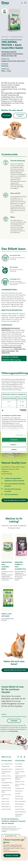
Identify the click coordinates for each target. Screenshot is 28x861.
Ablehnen (14, 449)
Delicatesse (18, 793)
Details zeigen (19, 435)
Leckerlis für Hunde (6, 809)
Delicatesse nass (19, 796)
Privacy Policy (14, 731)
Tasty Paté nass (5, 798)
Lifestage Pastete (5, 785)
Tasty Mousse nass (19, 788)
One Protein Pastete (6, 788)
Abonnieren (14, 720)
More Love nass (19, 806)
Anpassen (14, 444)
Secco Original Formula (7, 764)
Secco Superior (18, 766)
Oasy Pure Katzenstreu (20, 811)
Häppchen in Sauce (19, 781)
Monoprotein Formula (6, 769)
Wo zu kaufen (6, 115)
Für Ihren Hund (6, 760)
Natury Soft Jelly (5, 804)
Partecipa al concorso (12, 855)
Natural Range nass (6, 806)
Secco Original (18, 764)
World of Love (6, 757)
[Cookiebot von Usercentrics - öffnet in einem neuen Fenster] (20, 410)
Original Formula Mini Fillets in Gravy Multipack (20, 777)
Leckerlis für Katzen (19, 809)
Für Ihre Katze (20, 760)
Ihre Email (3, 714)
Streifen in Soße (5, 801)
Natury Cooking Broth (20, 801)
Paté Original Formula (6, 782)
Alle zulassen (14, 439)
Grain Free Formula (6, 776)
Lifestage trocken (5, 766)
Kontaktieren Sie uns (20, 115)
